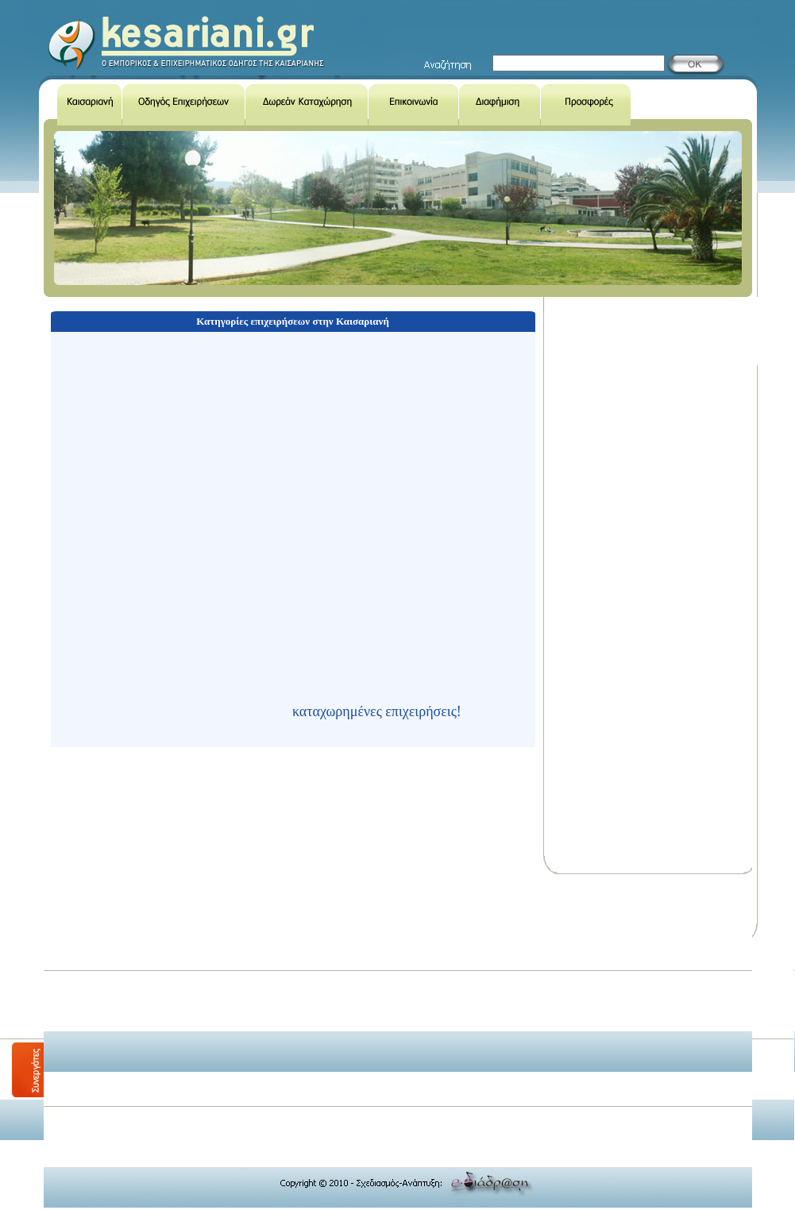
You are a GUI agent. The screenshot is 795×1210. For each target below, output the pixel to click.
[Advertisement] (327, 990)
